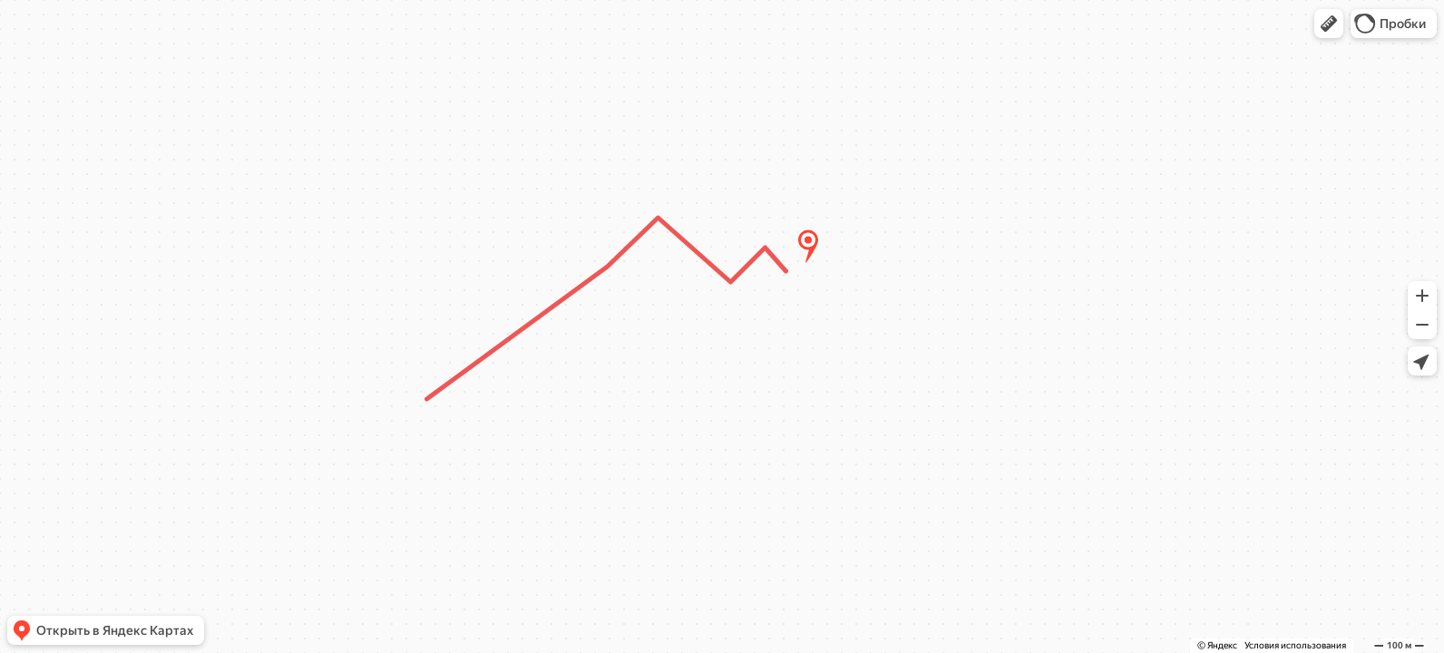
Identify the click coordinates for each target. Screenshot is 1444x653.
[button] (1328, 23)
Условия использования (1295, 645)
